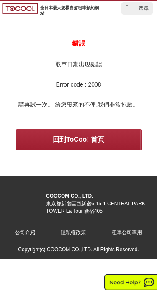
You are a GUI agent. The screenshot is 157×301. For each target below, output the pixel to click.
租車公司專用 (127, 232)
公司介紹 (25, 232)
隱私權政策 (73, 232)
